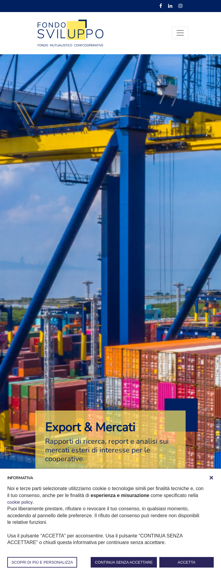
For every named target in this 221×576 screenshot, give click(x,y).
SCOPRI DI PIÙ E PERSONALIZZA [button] (42, 562)
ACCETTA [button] (187, 562)
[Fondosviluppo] (70, 32)
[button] (211, 478)
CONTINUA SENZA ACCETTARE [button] (124, 562)
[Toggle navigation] (180, 33)
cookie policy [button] (20, 502)
